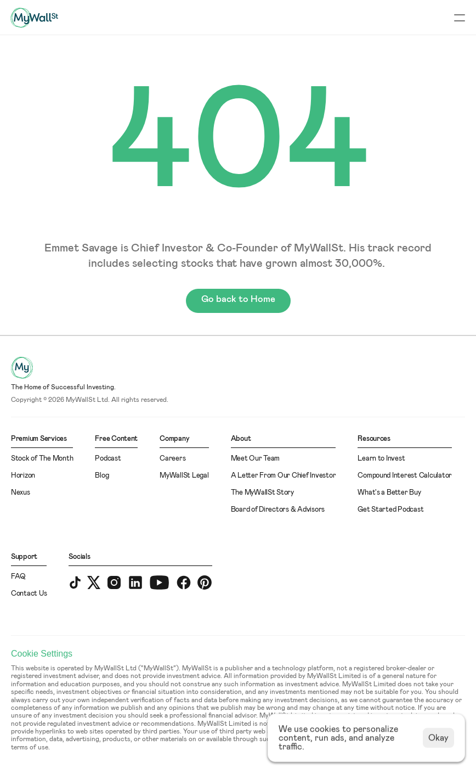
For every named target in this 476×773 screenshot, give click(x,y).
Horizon (23, 475)
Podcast (108, 458)
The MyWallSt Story (262, 492)
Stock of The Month (42, 458)
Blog (102, 475)
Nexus (20, 492)
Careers (172, 458)
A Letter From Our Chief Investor (283, 475)
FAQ (18, 576)
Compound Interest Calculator (405, 475)
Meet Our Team (255, 458)
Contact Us (29, 593)
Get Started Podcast (390, 509)
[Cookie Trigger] (41, 654)
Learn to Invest (381, 458)
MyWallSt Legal (184, 475)
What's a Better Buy (389, 492)
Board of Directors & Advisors (278, 509)
